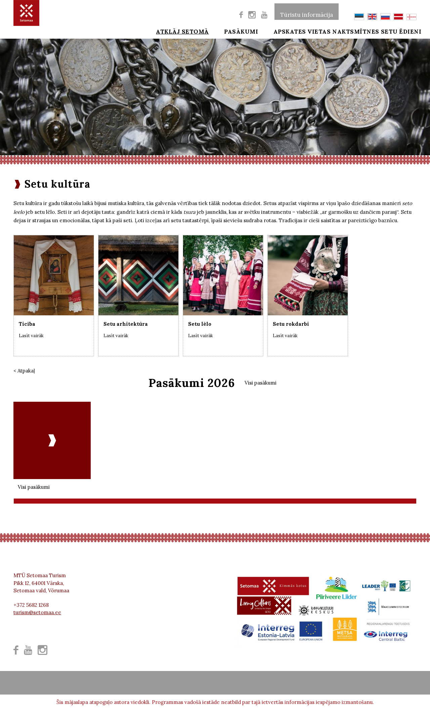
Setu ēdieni (397, 31)
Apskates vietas (279, 31)
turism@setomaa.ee (37, 612)
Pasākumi (223, 31)
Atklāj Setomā (169, 31)
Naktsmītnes (342, 31)
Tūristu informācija (306, 11)
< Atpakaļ (24, 370)
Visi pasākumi (260, 383)
